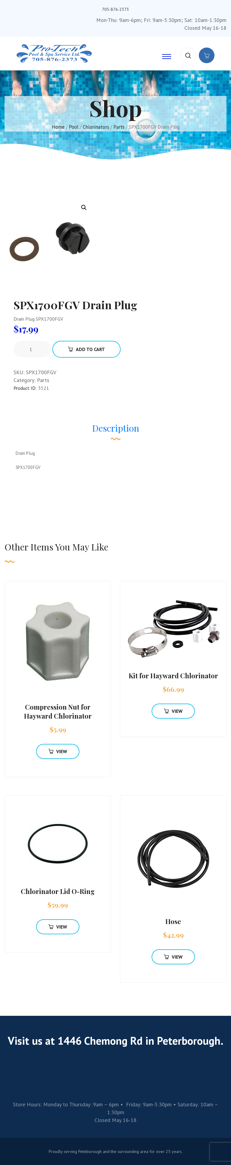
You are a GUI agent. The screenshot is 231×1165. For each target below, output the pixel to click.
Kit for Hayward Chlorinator (173, 675)
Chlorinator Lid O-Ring (58, 891)
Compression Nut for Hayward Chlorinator (58, 711)
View (57, 751)
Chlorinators (96, 127)
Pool (74, 127)
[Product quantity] (33, 349)
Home (58, 127)
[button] (84, 207)
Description (115, 428)
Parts (119, 127)
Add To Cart (86, 349)
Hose (173, 921)
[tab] (115, 431)
